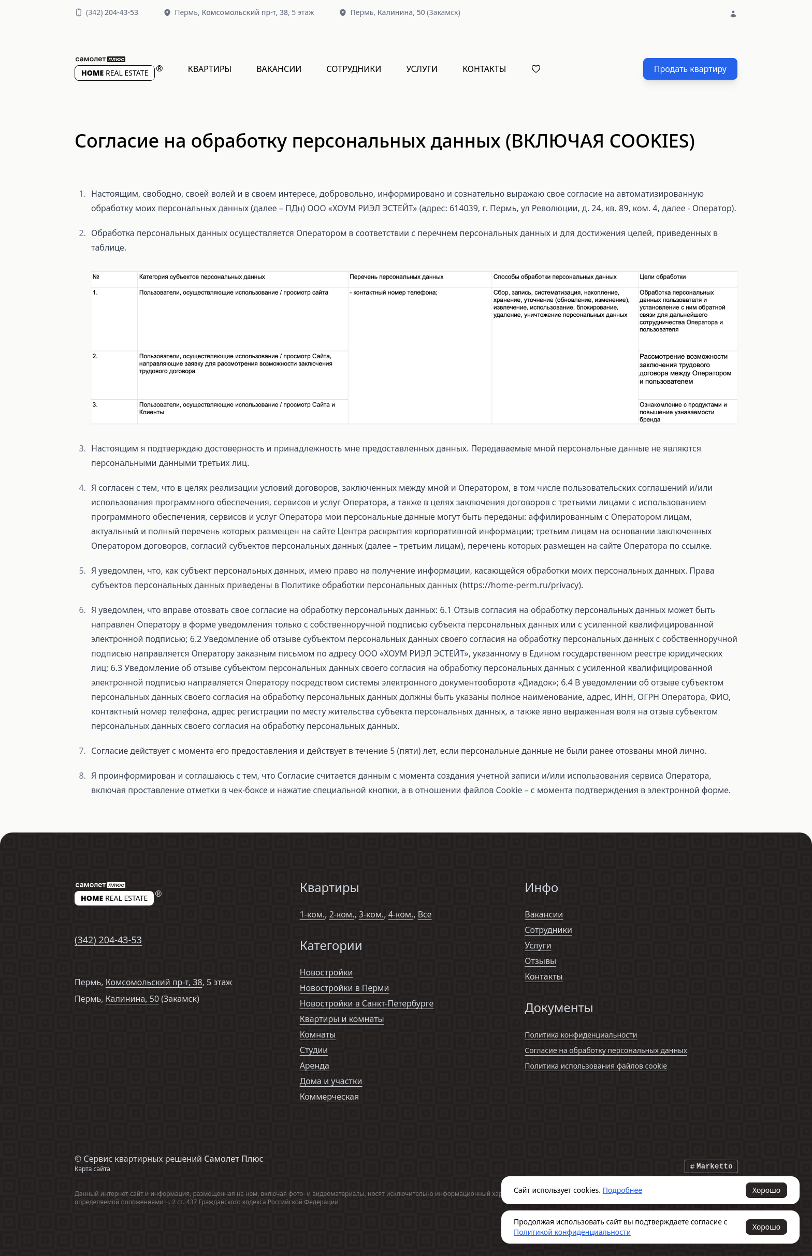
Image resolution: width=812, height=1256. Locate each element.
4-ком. (401, 914)
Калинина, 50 (132, 998)
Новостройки (326, 972)
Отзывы (540, 961)
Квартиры (210, 69)
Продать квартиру (690, 69)
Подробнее (622, 1190)
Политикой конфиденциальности (572, 1232)
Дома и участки (331, 1081)
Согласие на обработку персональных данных (606, 1050)
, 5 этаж (257, 12)
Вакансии (278, 69)
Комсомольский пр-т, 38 (154, 982)
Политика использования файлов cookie (596, 1066)
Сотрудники (353, 69)
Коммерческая (329, 1096)
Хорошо (766, 1190)
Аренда (314, 1065)
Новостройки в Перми (344, 988)
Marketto (711, 1166)
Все (425, 914)
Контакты (484, 69)
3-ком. (371, 914)
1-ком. (312, 914)
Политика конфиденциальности (581, 1035)
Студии (314, 1050)
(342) (112, 12)
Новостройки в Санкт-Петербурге (367, 1003)
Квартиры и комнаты (342, 1019)
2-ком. (342, 914)
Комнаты (318, 1034)
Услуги (422, 69)
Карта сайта (92, 1168)
